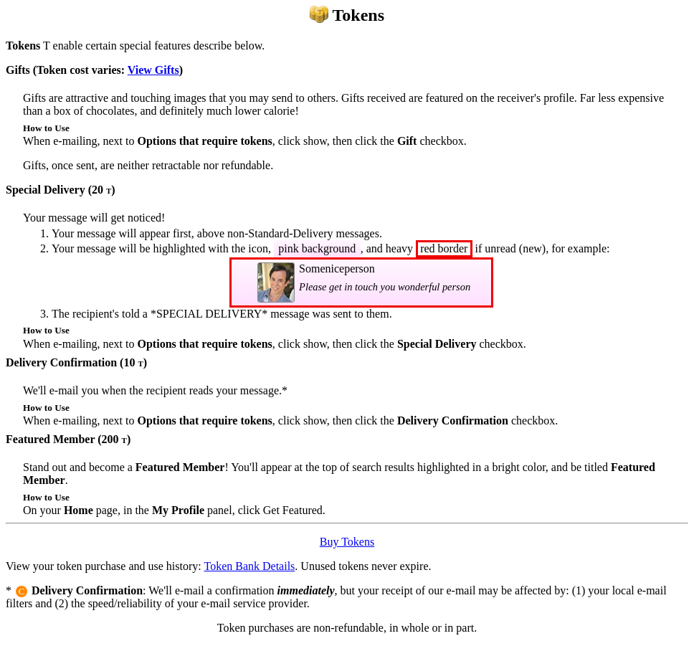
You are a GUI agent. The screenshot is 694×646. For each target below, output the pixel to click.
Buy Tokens (347, 542)
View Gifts (153, 70)
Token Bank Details (249, 566)
